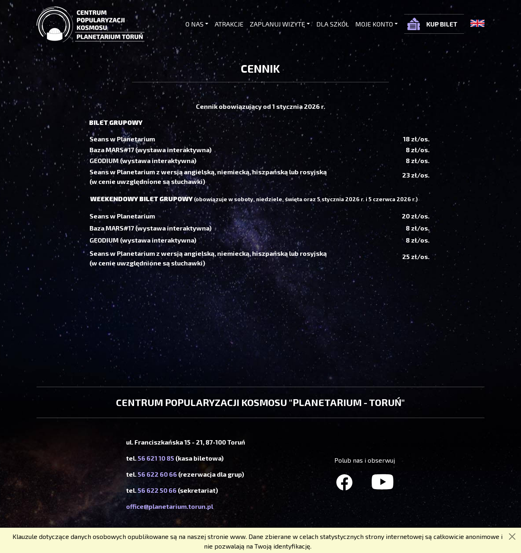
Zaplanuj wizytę (277, 24)
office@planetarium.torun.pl (169, 506)
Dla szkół (332, 24)
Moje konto (374, 24)
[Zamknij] (512, 536)
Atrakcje (229, 24)
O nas (194, 24)
